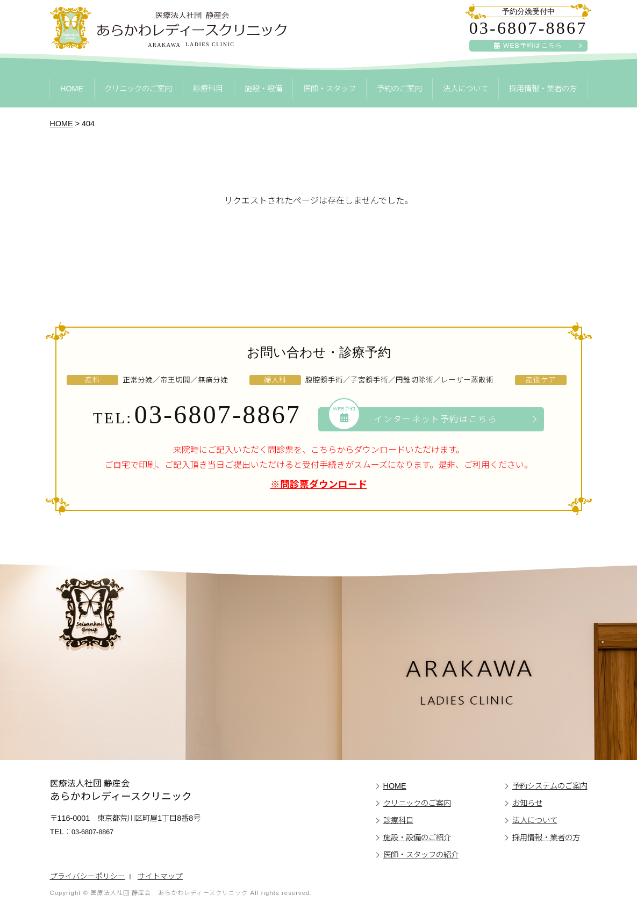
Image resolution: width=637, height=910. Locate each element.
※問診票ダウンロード (318, 484)
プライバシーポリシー (87, 876)
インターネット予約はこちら (413, 418)
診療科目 (208, 88)
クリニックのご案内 (138, 88)
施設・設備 (263, 88)
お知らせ (527, 803)
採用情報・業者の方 (543, 88)
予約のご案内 (399, 88)
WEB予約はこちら (528, 45)
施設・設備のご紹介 (417, 837)
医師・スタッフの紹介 (421, 854)
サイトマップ (160, 876)
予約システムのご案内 (550, 786)
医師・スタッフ (329, 88)
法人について (465, 88)
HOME (71, 88)
